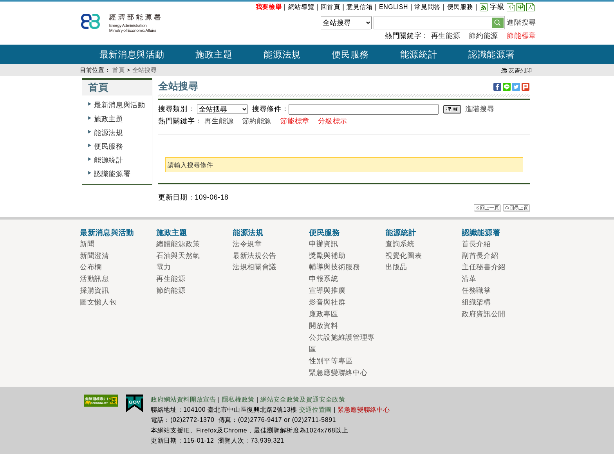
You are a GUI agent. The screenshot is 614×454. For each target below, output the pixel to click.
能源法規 (108, 133)
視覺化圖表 (403, 255)
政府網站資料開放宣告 (183, 399)
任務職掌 (476, 290)
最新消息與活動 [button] (131, 54)
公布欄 (91, 267)
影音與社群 (327, 302)
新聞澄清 (94, 255)
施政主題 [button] (214, 54)
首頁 (118, 70)
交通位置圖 (315, 409)
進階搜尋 (521, 22)
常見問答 (427, 7)
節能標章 (521, 36)
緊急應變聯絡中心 (338, 373)
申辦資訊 (323, 244)
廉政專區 (323, 314)
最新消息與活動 (119, 105)
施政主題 (108, 119)
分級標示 (332, 121)
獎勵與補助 (327, 255)
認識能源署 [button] (491, 54)
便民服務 (460, 7)
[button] (498, 22)
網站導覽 (301, 7)
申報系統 (323, 279)
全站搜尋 (144, 70)
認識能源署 (112, 174)
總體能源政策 (178, 244)
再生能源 (445, 36)
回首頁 (330, 7)
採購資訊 (94, 290)
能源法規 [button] (282, 54)
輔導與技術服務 (334, 267)
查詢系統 (400, 244)
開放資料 (323, 326)
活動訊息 (94, 279)
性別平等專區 (331, 361)
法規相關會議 (254, 267)
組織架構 (476, 302)
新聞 (87, 244)
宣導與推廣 (327, 290)
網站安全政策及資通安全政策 (302, 399)
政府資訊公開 (484, 314)
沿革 (469, 279)
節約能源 (483, 36)
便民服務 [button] (350, 54)
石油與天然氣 (178, 255)
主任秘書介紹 (484, 267)
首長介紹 (476, 244)
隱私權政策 (238, 399)
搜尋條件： (270, 109)
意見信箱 (360, 7)
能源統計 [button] (418, 54)
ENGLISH (393, 7)
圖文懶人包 (98, 302)
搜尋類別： (176, 109)
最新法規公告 (254, 255)
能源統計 (108, 160)
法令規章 (247, 244)
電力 (163, 267)
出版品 (396, 267)
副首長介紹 (480, 255)
